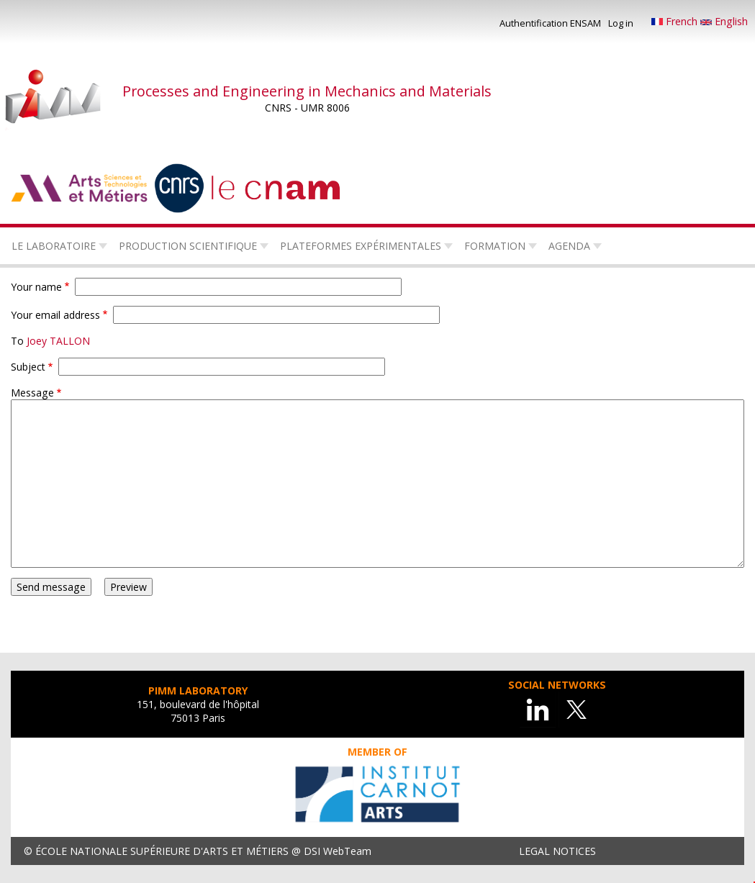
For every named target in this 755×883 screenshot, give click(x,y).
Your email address (55, 315)
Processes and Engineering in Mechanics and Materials (307, 91)
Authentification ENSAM (550, 23)
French (675, 21)
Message (32, 392)
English (724, 21)
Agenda (569, 246)
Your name (36, 287)
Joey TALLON (58, 341)
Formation (494, 246)
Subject (28, 366)
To (17, 341)
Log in (620, 23)
